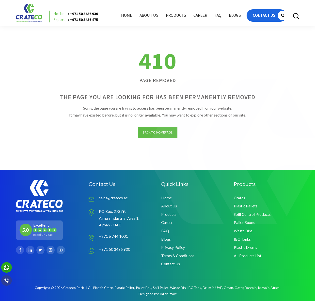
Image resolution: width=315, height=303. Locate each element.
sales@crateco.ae (113, 198)
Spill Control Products (252, 215)
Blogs (230, 16)
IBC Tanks (242, 240)
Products (169, 215)
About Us (143, 16)
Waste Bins (243, 232)
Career (195, 16)
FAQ (212, 16)
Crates (239, 198)
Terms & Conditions (177, 257)
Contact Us (170, 265)
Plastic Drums (245, 248)
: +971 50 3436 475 (76, 20)
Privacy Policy (173, 248)
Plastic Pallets (246, 206)
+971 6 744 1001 (113, 237)
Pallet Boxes (244, 223)
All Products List (248, 257)
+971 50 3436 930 (114, 250)
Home (121, 16)
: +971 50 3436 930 (76, 14)
